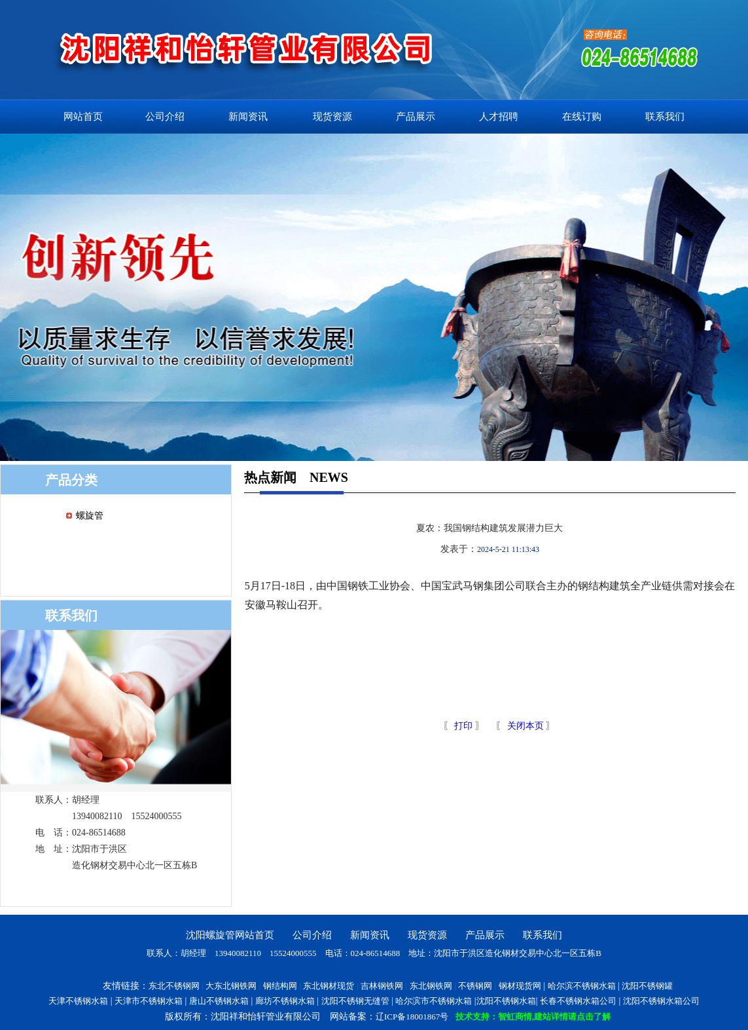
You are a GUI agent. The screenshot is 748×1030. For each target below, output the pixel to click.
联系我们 (665, 116)
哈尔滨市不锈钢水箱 (433, 1001)
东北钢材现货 (328, 986)
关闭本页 (525, 726)
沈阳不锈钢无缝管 (355, 1001)
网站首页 (83, 116)
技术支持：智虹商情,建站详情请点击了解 (533, 1016)
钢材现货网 (520, 986)
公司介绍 (165, 116)
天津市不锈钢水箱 (149, 1001)
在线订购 (581, 116)
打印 (462, 726)
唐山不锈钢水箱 (219, 1001)
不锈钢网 (475, 986)
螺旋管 (89, 516)
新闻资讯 (248, 116)
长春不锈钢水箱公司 (578, 1001)
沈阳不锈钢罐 (647, 986)
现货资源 (332, 116)
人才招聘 (498, 116)
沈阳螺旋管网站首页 (230, 935)
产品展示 (415, 116)
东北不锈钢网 (174, 986)
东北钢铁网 (431, 986)
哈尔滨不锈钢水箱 (582, 986)
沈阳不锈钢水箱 (506, 1001)
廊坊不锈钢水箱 (285, 1001)
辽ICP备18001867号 (412, 1016)
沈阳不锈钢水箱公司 (661, 1001)
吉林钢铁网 (382, 986)
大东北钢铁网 (231, 986)
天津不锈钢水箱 (78, 1001)
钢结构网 (280, 986)
